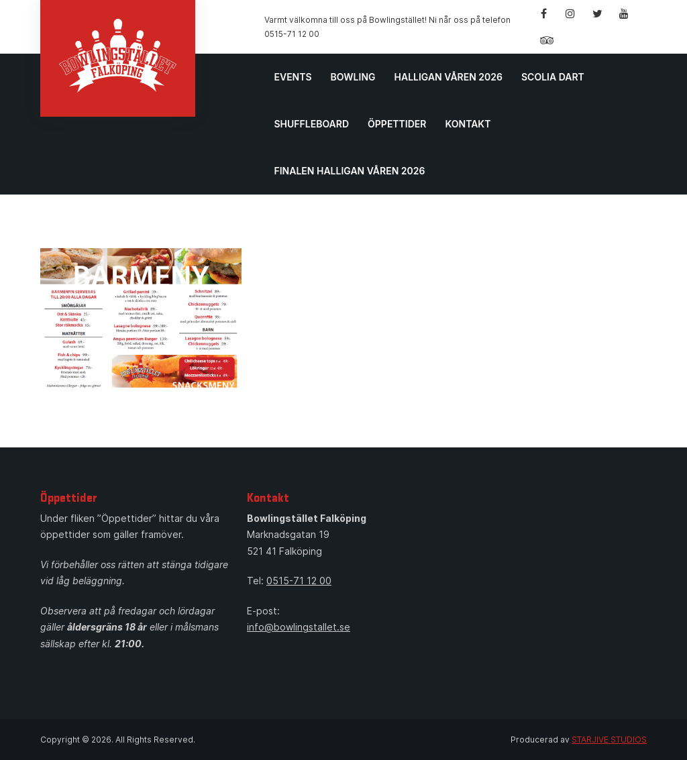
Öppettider (397, 123)
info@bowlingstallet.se (298, 627)
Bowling (353, 77)
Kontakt (467, 123)
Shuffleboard (311, 123)
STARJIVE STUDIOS (609, 740)
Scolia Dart (552, 77)
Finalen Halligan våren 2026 (349, 170)
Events (292, 77)
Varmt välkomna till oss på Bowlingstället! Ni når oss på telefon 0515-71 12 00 (387, 27)
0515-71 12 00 (298, 580)
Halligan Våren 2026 (448, 77)
